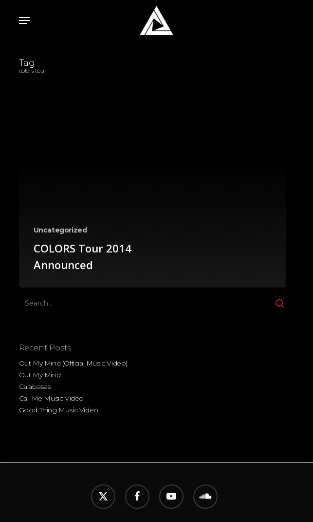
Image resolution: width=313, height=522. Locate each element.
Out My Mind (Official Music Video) (73, 363)
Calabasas (35, 386)
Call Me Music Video (51, 398)
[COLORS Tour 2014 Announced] (153, 202)
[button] (24, 20)
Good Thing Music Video (58, 410)
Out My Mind (40, 375)
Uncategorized (60, 230)
